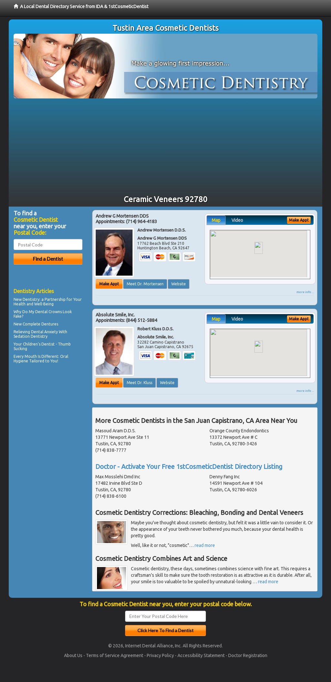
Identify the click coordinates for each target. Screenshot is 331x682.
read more (205, 545)
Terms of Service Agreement (114, 655)
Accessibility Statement (201, 655)
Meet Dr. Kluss (139, 383)
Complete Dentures (40, 324)
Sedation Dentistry (31, 336)
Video (237, 220)
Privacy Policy (160, 655)
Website (178, 284)
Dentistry (31, 299)
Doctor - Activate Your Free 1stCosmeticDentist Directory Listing (189, 466)
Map (216, 220)
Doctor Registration (247, 655)
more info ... (305, 292)
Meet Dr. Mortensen (145, 284)
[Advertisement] (165, 147)
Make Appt (109, 284)
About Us (73, 655)
